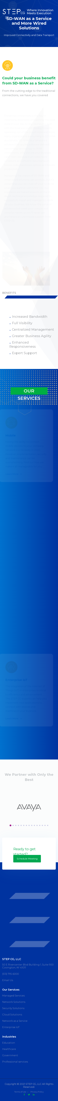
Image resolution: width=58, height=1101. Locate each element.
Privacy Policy (37, 1092)
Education (8, 1042)
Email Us (7, 980)
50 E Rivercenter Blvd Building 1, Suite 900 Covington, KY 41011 (28, 966)
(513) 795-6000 (10, 974)
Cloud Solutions (12, 1014)
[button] (10, 825)
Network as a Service (14, 1021)
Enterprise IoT (10, 1027)
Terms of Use (20, 1092)
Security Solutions (13, 1008)
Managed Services (13, 995)
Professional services (15, 1061)
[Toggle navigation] (7, 17)
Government (10, 1055)
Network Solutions (13, 1002)
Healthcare (9, 1049)
